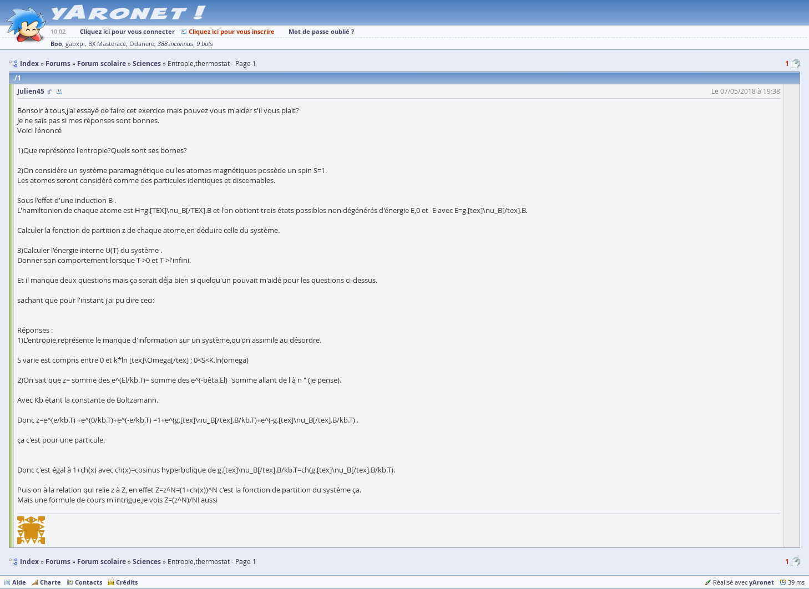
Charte (50, 582)
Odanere (141, 44)
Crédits (127, 582)
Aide (19, 582)
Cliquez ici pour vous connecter (127, 31)
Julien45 (30, 91)
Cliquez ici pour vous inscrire (232, 31)
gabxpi (75, 44)
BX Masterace (107, 44)
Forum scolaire (101, 561)
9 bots (204, 43)
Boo (56, 43)
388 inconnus (175, 43)
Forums (57, 561)
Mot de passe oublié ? (321, 31)
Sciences (147, 561)
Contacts (88, 582)
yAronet (761, 582)
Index (29, 561)
